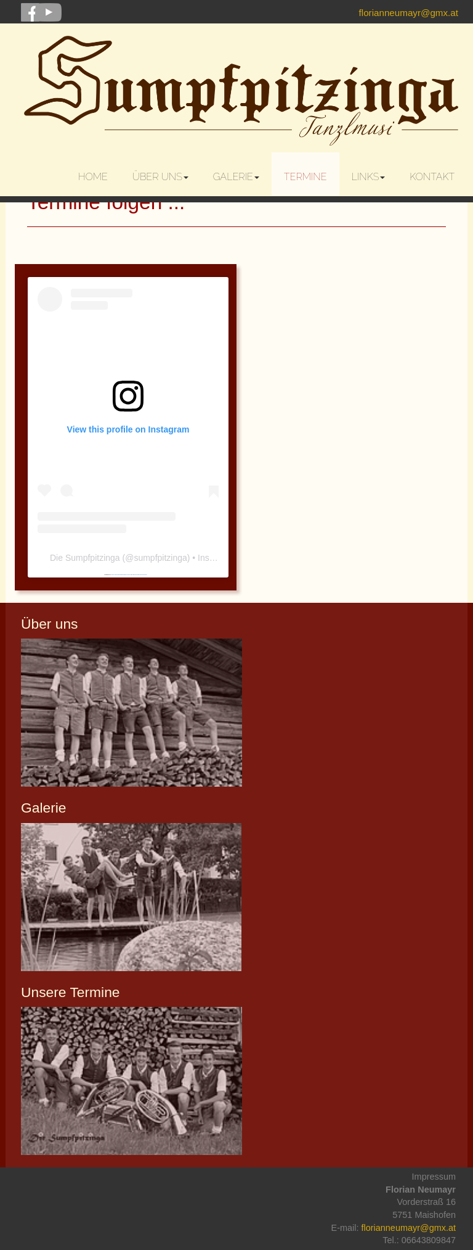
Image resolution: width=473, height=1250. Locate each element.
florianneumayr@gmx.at (408, 12)
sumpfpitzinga (160, 558)
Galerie (236, 177)
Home (93, 177)
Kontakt (432, 177)
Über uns (160, 177)
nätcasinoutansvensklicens (139, 574)
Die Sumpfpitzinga (85, 558)
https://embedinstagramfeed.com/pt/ (121, 574)
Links (369, 177)
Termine (305, 177)
